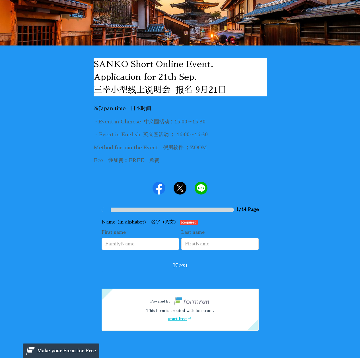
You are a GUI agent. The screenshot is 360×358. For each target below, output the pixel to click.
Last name (193, 232)
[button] (180, 310)
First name (114, 232)
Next (180, 265)
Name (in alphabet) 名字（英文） (150, 222)
